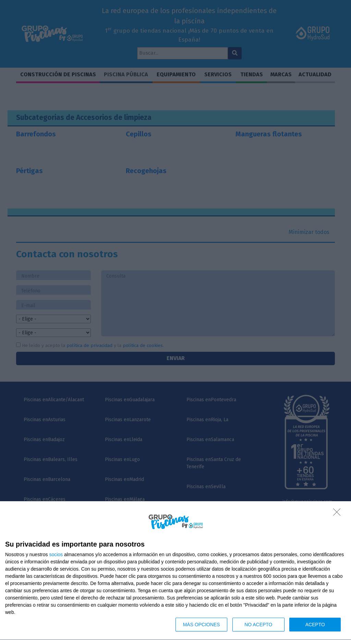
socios (56, 554)
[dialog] (175, 571)
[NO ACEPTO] (338, 513)
